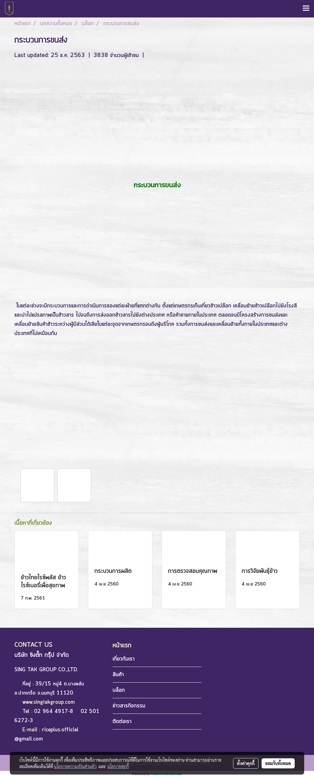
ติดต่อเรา (122, 722)
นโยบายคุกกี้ (118, 766)
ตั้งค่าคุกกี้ (246, 763)
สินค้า (118, 675)
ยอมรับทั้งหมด (278, 763)
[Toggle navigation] (306, 8)
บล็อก (119, 690)
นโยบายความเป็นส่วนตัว (75, 766)
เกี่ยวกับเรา (124, 659)
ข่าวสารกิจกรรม (129, 706)
